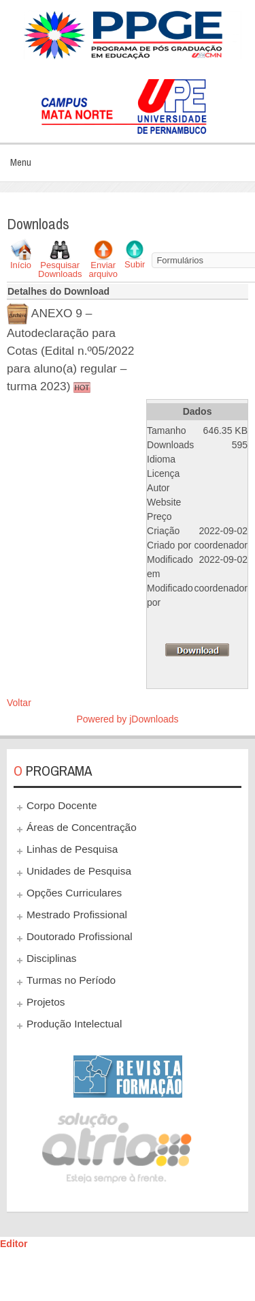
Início (20, 265)
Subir (134, 264)
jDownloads (153, 719)
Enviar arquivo (103, 269)
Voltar (19, 702)
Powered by (102, 719)
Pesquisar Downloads (60, 269)
